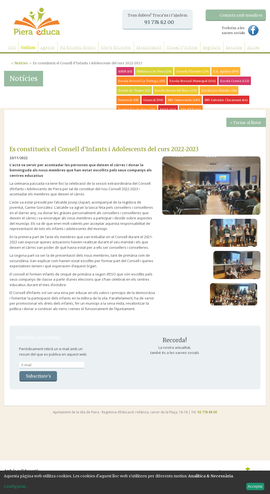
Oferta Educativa (116, 47)
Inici (12, 47)
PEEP (168, 109)
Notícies (28, 47)
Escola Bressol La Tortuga (141, 81)
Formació (128, 100)
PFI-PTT (191, 109)
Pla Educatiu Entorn (77, 47)
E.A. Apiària (226, 71)
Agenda (47, 47)
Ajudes (253, 47)
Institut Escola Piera (136, 109)
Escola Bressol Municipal (192, 81)
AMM (125, 71)
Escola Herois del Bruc (176, 90)
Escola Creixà (234, 81)
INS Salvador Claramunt (226, 100)
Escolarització (148, 47)
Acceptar (255, 486)
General (153, 100)
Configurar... (16, 486)
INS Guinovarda (184, 100)
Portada (7, 62)
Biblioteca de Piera (154, 71)
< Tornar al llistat (245, 122)
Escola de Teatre (134, 90)
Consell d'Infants (181, 47)
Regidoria (211, 47)
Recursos (234, 47)
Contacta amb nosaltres (241, 15)
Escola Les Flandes (219, 90)
